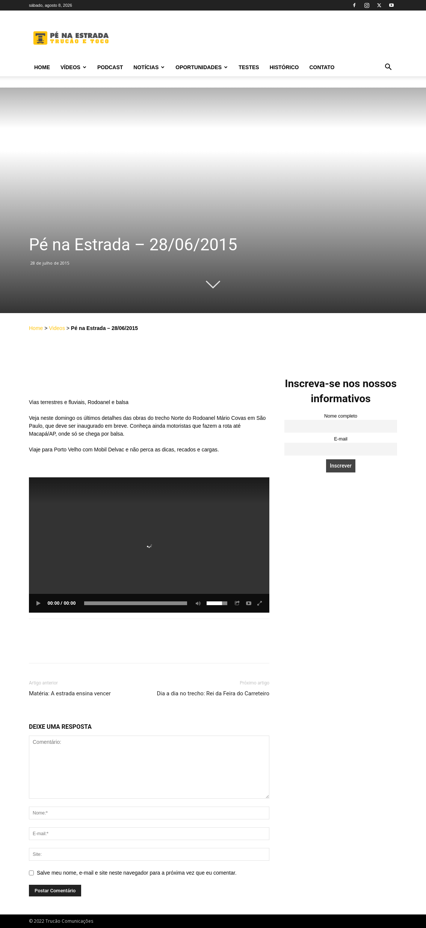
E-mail (340, 439)
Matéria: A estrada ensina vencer (70, 693)
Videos (57, 328)
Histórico (284, 67)
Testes (249, 67)
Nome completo (340, 416)
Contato (321, 67)
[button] (388, 67)
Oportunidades (201, 67)
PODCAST (110, 67)
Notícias (149, 67)
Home (42, 67)
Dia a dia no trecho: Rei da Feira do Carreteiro (213, 693)
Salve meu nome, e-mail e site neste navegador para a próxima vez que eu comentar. (137, 873)
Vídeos (73, 67)
